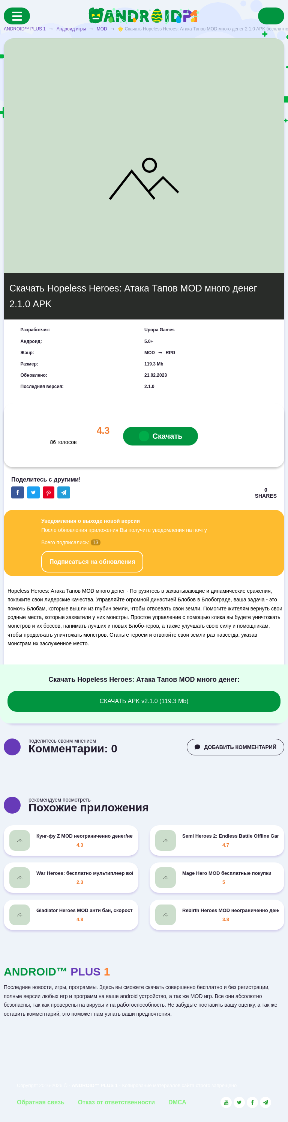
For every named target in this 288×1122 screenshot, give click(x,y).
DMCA (177, 1102)
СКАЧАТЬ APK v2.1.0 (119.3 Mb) (144, 701)
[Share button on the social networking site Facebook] (17, 492)
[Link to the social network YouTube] (226, 1102)
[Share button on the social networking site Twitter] (33, 492)
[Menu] (17, 16)
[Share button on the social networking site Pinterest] (48, 492)
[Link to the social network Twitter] (239, 1102)
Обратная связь (40, 1102)
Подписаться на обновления (92, 562)
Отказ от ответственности (116, 1102)
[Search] (271, 16)
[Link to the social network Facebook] (252, 1102)
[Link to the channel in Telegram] (265, 1102)
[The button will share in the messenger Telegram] (63, 492)
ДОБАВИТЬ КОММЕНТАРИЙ (235, 747)
